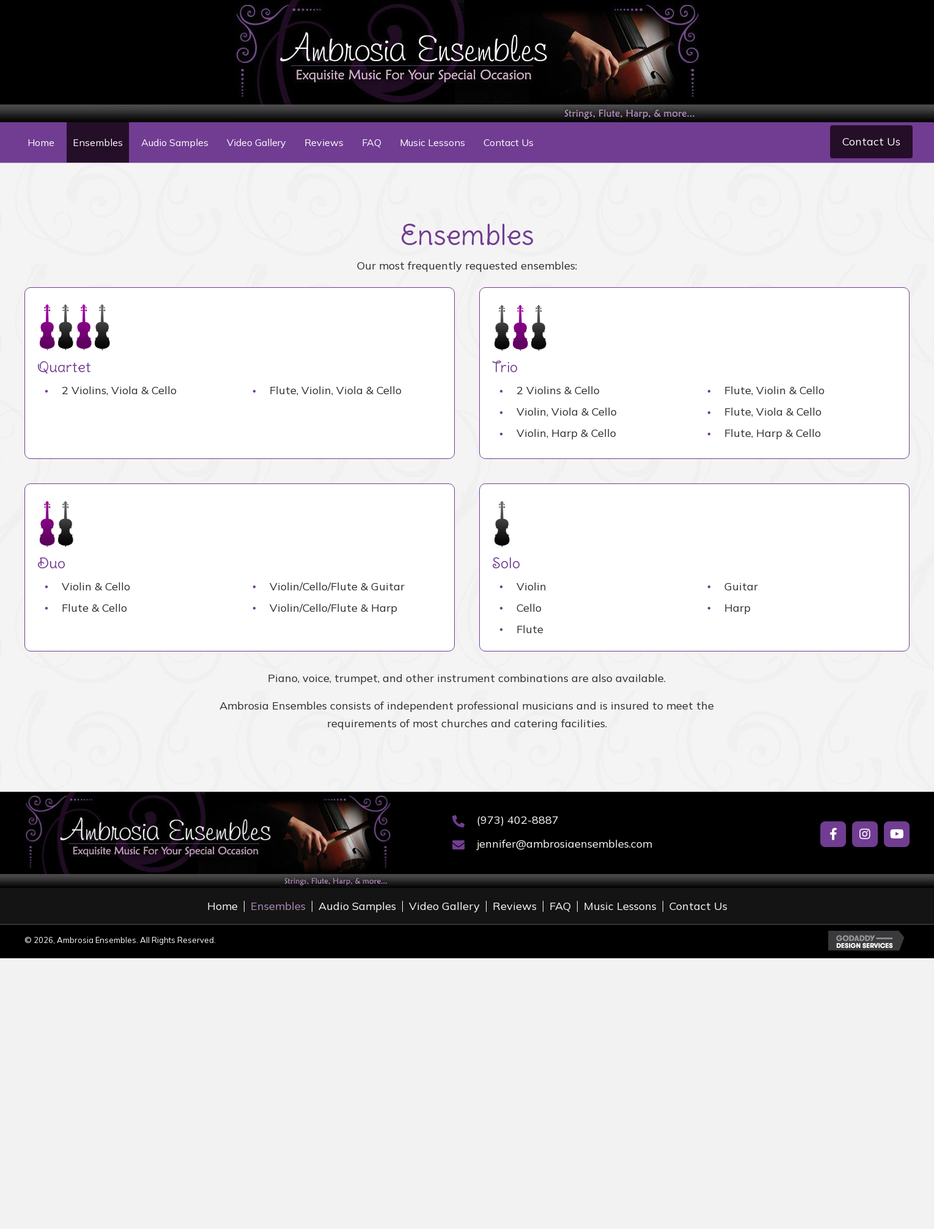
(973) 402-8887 (518, 820)
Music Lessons (620, 906)
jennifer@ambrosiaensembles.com (564, 844)
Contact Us (698, 906)
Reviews (515, 906)
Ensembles (278, 906)
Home (222, 906)
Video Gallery (444, 906)
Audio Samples (357, 906)
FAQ (560, 906)
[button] (871, 141)
